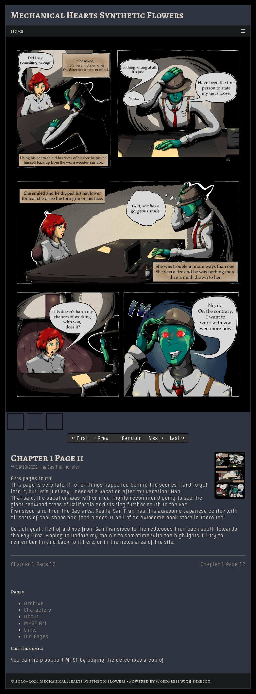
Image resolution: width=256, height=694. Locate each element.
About (31, 617)
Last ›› (177, 438)
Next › (155, 438)
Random (132, 438)
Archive (33, 603)
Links (30, 630)
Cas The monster (63, 467)
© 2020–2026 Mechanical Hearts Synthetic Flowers (68, 681)
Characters (37, 610)
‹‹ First (80, 438)
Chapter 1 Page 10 (33, 564)
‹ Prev (101, 438)
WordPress (167, 681)
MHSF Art (35, 623)
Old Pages (36, 636)
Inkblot (201, 681)
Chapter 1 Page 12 (222, 564)
